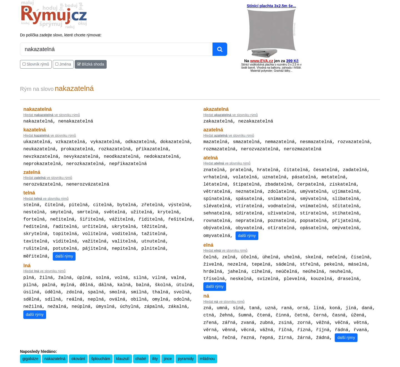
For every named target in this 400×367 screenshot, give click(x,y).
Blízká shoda (90, 64)
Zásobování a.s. (301, 363)
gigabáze (30, 347)
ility (155, 347)
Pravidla (186, 363)
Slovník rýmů (35, 64)
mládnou (207, 347)
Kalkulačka (201, 363)
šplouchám (100, 347)
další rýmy (64, 249)
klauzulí (122, 347)
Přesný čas (240, 363)
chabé (141, 347)
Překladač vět (221, 363)
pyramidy (186, 347)
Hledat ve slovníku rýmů (51, 115)
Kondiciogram (259, 363)
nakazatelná (55, 347)
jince (168, 347)
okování (78, 347)
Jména (63, 64)
